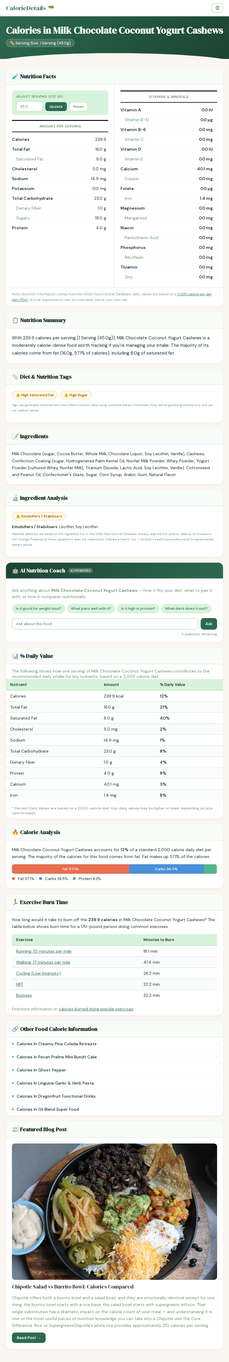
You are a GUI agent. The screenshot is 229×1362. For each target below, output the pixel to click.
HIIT (19, 984)
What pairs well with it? (91, 608)
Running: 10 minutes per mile (44, 951)
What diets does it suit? (186, 608)
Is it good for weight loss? (38, 608)
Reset (78, 106)
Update (56, 106)
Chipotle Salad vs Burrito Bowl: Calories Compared (73, 1286)
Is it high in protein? (138, 608)
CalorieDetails (30, 8)
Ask (208, 623)
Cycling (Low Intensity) (38, 973)
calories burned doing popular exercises (96, 1009)
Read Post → (29, 1337)
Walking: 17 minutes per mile (43, 962)
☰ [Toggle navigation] (217, 8)
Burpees (24, 995)
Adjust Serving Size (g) (39, 96)
